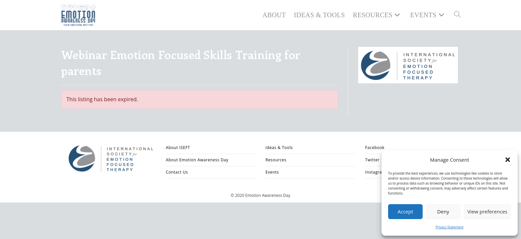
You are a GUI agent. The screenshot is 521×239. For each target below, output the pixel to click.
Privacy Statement (450, 227)
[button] (507, 159)
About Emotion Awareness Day (197, 160)
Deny (443, 211)
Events (272, 172)
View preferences (487, 211)
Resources (275, 160)
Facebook (374, 147)
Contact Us (177, 172)
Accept (405, 211)
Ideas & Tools (279, 147)
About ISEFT (178, 147)
